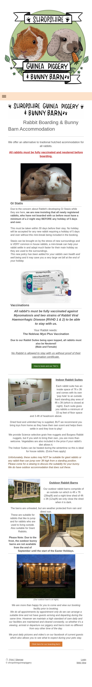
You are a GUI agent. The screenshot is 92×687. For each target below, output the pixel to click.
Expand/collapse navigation (46, 96)
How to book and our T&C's (46, 366)
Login (83, 659)
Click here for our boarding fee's (46, 644)
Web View (81, 662)
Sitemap (19, 659)
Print (10, 659)
